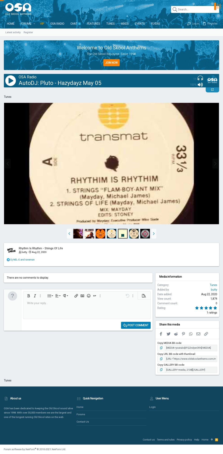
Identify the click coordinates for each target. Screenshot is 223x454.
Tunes (213, 285)
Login (152, 407)
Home (80, 407)
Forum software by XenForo (35, 449)
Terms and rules (166, 439)
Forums (81, 414)
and (22, 259)
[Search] (195, 9)
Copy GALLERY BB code (170, 364)
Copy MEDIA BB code (169, 343)
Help (196, 439)
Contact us (83, 421)
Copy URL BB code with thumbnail (176, 354)
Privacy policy (184, 439)
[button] (34, 23)
